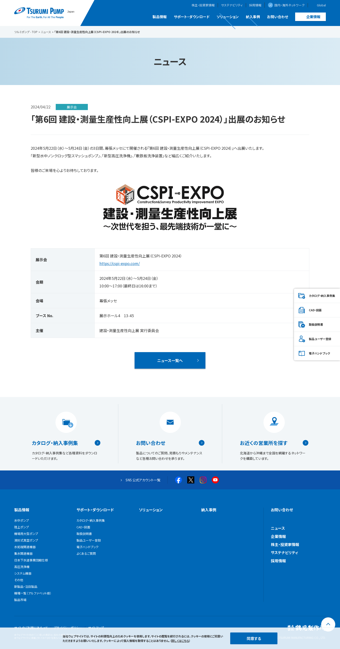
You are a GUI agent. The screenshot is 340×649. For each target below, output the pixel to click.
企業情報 (313, 16)
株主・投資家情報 (203, 5)
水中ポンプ (21, 520)
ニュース (278, 528)
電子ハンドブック (319, 353)
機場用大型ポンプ (26, 533)
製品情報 (160, 16)
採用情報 (255, 5)
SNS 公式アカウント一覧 (143, 480)
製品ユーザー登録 (320, 339)
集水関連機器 (23, 553)
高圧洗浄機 (22, 566)
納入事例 (253, 16)
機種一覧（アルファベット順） (32, 593)
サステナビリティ (232, 5)
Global (321, 5)
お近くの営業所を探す (263, 443)
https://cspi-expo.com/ (119, 263)
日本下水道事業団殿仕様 (31, 560)
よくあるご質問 (86, 553)
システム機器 (22, 573)
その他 (18, 580)
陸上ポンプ (21, 527)
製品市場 (20, 600)
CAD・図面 (315, 310)
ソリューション (228, 16)
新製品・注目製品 (25, 586)
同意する (254, 638)
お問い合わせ (277, 16)
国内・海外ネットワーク (289, 5)
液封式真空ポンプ (26, 540)
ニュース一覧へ (170, 360)
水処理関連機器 (25, 547)
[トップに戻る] (328, 624)
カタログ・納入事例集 (55, 443)
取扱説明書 (316, 324)
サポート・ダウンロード (191, 16)
